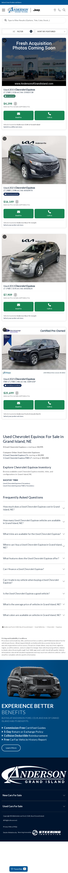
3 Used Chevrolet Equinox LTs (15, 455)
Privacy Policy (8, 827)
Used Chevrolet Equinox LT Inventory (16, 483)
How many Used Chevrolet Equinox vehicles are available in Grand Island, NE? (32, 522)
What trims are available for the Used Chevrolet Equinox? (32, 533)
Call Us (49, 115)
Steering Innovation (25, 832)
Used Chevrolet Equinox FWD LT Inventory (18, 486)
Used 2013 (19, 286)
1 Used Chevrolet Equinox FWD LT (17, 458)
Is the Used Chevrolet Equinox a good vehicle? (26, 593)
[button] (55, 10)
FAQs (15, 827)
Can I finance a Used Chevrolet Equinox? (23, 569)
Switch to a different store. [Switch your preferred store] (13, 127)
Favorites (18, 869)
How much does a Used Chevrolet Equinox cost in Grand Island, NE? (31, 508)
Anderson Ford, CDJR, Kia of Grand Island (29, 816)
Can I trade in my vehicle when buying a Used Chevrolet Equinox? (31, 581)
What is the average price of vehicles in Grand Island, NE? (32, 604)
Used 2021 (19, 187)
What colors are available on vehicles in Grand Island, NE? (32, 615)
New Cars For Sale (12, 795)
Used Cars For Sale (12, 806)
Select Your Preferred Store (11, 2)
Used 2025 (19, 379)
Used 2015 (19, 89)
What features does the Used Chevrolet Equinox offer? (31, 558)
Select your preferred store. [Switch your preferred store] (14, 225)
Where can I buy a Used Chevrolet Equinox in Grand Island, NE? (32, 546)
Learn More (11, 748)
